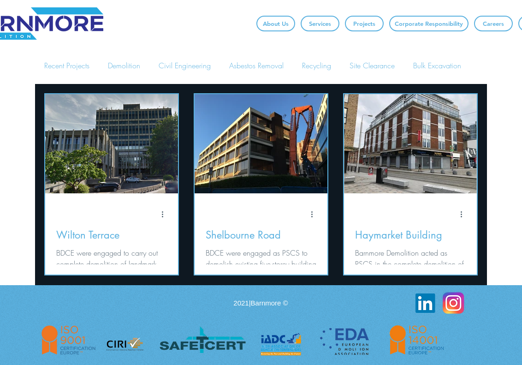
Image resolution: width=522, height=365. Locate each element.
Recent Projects (66, 65)
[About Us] (275, 23)
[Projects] (364, 23)
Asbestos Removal (256, 65)
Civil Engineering (185, 65)
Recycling (316, 65)
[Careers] (493, 23)
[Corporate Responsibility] (429, 23)
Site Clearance (372, 65)
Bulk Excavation (437, 65)
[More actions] (165, 214)
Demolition (124, 65)
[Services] (320, 23)
